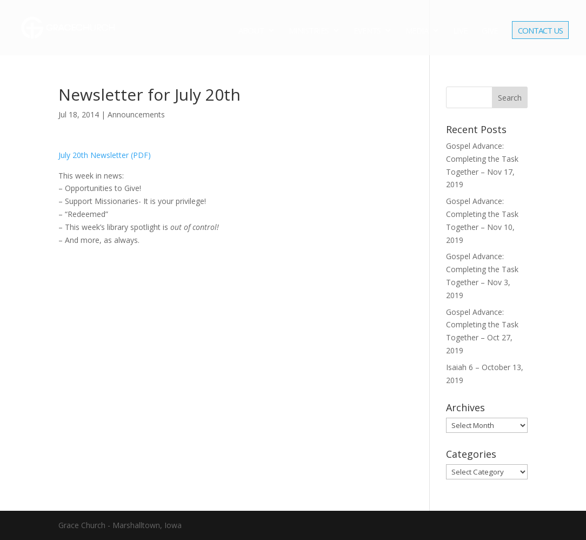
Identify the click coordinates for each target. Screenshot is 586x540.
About (251, 31)
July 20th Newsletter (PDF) (104, 155)
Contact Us (540, 31)
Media (416, 31)
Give (490, 31)
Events (367, 31)
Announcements (136, 114)
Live (460, 31)
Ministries (309, 31)
